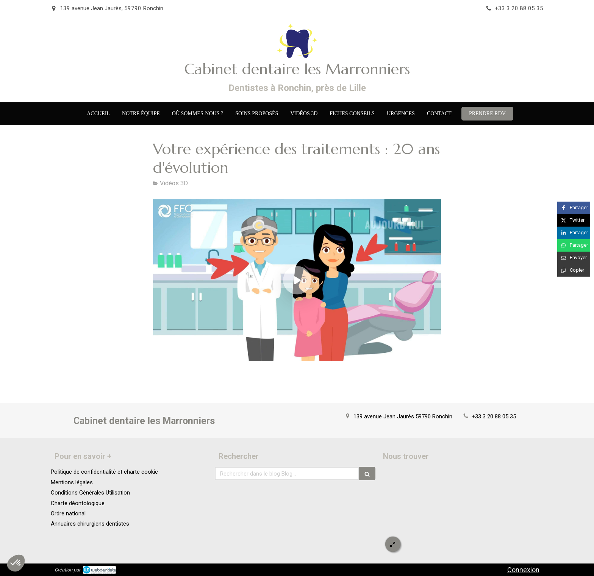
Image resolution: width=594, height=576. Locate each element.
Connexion (523, 570)
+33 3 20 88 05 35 (494, 416)
